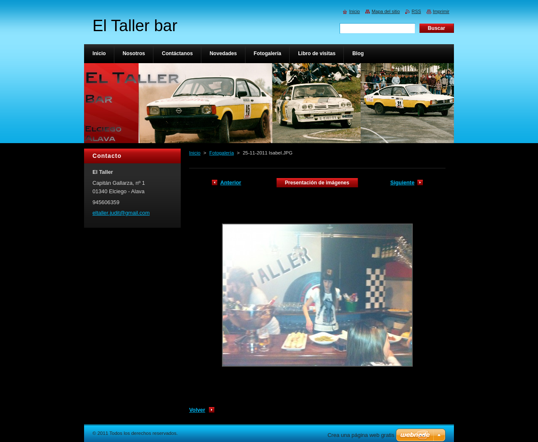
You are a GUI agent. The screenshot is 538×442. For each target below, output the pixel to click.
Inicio (194, 152)
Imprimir (441, 11)
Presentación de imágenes (317, 183)
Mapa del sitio (386, 11)
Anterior (230, 182)
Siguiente (402, 182)
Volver (197, 410)
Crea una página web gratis (360, 435)
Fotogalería (221, 152)
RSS (416, 11)
